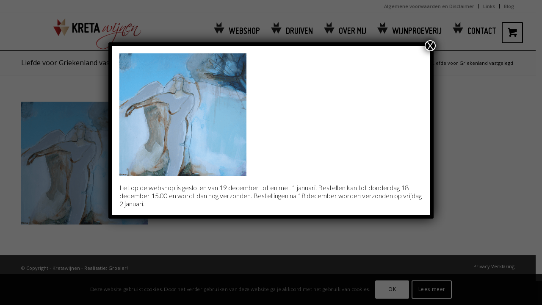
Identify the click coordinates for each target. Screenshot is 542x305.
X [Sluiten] (430, 45)
